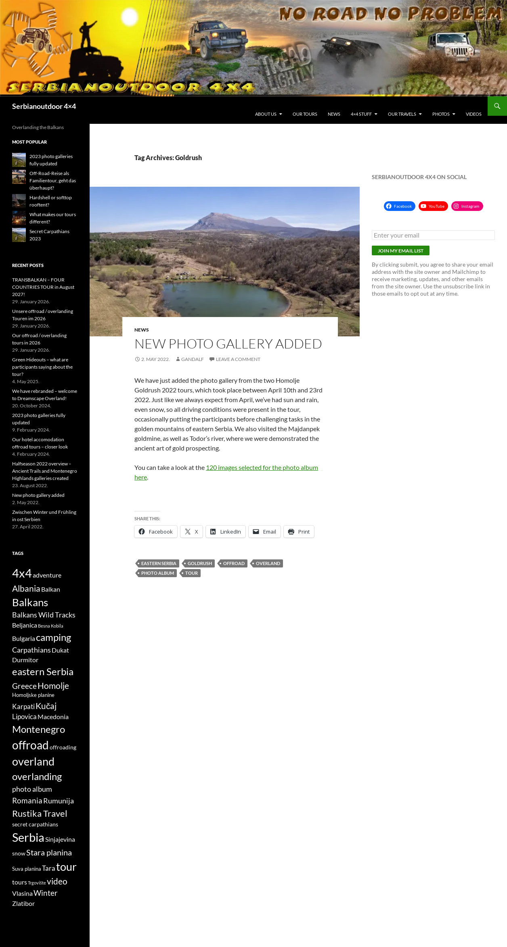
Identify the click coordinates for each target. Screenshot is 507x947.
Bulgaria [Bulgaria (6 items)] (23, 638)
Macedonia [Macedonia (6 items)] (53, 716)
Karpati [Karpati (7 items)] (23, 707)
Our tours (305, 114)
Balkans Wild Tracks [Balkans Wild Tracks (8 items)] (43, 615)
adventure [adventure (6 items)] (47, 575)
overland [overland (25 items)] (33, 761)
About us (266, 114)
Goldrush (200, 563)
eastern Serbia (158, 563)
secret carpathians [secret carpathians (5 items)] (35, 824)
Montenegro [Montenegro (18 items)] (38, 729)
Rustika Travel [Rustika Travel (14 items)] (39, 813)
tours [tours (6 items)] (19, 882)
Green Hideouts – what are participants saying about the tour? (42, 367)
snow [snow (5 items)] (18, 853)
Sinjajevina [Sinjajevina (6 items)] (60, 839)
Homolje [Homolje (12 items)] (53, 685)
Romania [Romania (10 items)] (27, 800)
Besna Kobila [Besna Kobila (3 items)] (50, 625)
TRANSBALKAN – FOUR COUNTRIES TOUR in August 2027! (43, 287)
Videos (474, 114)
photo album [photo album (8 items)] (32, 789)
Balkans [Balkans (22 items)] (30, 602)
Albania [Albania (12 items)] (26, 588)
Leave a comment (238, 359)
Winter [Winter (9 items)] (46, 893)
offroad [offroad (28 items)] (30, 745)
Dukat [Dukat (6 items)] (60, 650)
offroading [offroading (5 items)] (63, 747)
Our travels (402, 114)
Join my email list (400, 251)
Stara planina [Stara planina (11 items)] (49, 852)
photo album (157, 573)
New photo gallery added (228, 343)
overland (268, 563)
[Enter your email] (433, 235)
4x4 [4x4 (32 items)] (22, 573)
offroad (234, 563)
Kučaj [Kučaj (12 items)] (46, 706)
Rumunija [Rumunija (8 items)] (58, 801)
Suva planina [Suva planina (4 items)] (26, 869)
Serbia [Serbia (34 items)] (28, 837)
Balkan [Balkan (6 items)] (50, 589)
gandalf (192, 359)
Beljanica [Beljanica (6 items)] (24, 625)
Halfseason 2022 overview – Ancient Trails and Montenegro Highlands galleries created (44, 471)
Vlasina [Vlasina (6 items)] (22, 893)
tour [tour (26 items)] (66, 866)
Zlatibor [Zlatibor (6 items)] (23, 903)
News (334, 114)
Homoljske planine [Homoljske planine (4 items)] (33, 695)
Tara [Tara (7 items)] (48, 868)
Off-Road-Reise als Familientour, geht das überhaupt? (52, 180)
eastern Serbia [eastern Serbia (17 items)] (42, 671)
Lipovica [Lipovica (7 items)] (24, 717)
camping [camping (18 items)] (53, 637)
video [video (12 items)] (57, 881)
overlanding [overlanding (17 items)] (37, 776)
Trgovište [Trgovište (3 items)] (37, 882)
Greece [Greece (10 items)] (24, 685)
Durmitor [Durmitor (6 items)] (25, 659)
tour (191, 573)
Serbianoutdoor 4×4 (44, 106)
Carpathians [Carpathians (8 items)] (31, 650)
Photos (441, 114)
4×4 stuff (361, 114)
